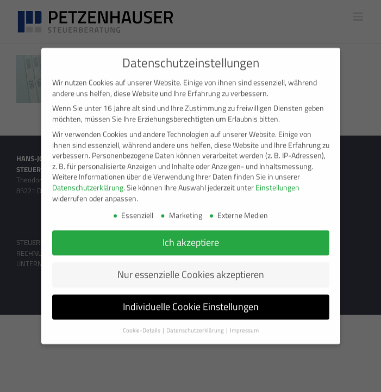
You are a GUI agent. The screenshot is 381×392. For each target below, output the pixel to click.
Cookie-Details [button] (142, 325)
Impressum (244, 325)
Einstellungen (277, 182)
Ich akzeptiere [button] (191, 237)
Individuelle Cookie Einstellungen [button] (191, 302)
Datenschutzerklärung (87, 182)
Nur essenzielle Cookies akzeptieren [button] (190, 269)
